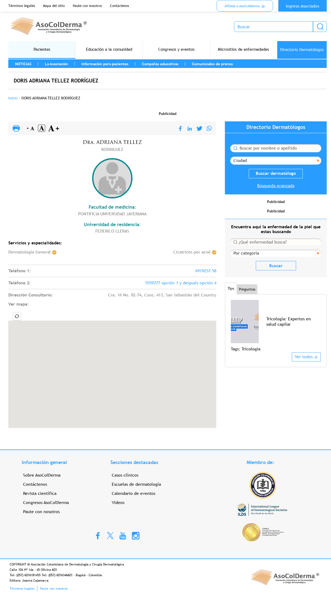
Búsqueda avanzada (275, 185)
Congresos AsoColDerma (46, 502)
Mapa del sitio (54, 6)
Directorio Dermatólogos (302, 49)
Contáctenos (119, 6)
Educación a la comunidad (109, 49)
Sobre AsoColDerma (41, 475)
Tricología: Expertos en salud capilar (288, 321)
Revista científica (39, 493)
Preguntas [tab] (247, 289)
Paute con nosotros (87, 6)
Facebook (98, 535)
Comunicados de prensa (212, 64)
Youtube (123, 535)
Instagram (136, 535)
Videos (118, 502)
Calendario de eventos (133, 493)
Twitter (110, 535)
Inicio (13, 98)
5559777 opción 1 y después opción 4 (180, 282)
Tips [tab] (231, 288)
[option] (276, 326)
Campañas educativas (160, 64)
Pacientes (42, 49)
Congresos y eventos (176, 49)
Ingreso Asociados (302, 6)
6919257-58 (205, 270)
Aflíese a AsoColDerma (242, 6)
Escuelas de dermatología (136, 484)
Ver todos (304, 356)
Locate (17, 316)
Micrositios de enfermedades (243, 49)
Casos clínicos (125, 475)
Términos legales (21, 6)
